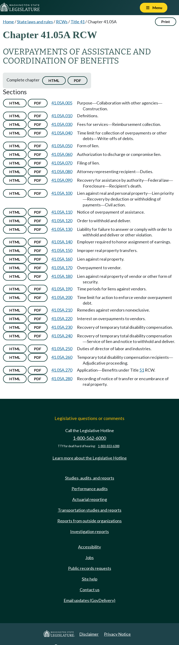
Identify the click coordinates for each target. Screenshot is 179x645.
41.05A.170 (61, 267)
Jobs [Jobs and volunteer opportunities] (89, 557)
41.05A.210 (61, 309)
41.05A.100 (61, 193)
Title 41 (78, 21)
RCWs (62, 21)
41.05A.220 (61, 318)
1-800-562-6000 (89, 438)
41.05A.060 (61, 154)
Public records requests (89, 568)
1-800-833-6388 (108, 446)
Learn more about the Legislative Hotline (89, 457)
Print (165, 21)
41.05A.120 (61, 220)
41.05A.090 (61, 180)
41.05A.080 (61, 171)
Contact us (90, 589)
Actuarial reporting (89, 499)
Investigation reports (89, 531)
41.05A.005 (61, 102)
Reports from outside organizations (89, 520)
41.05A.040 (61, 132)
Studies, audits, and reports (89, 477)
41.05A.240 (61, 335)
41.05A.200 (61, 297)
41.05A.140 (61, 241)
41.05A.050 (61, 145)
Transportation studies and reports (89, 510)
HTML (53, 80)
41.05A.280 (61, 378)
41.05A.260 (61, 357)
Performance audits (90, 488)
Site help (89, 578)
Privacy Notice (117, 634)
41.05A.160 (61, 259)
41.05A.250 (61, 348)
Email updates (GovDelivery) (89, 600)
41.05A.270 (61, 370)
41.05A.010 (61, 115)
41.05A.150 (61, 250)
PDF (77, 80)
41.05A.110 (61, 212)
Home (8, 21)
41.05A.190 (61, 288)
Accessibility (89, 546)
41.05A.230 (61, 327)
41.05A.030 (61, 124)
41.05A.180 (61, 276)
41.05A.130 (61, 229)
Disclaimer (89, 634)
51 (141, 370)
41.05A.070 (61, 162)
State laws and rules (35, 21)
